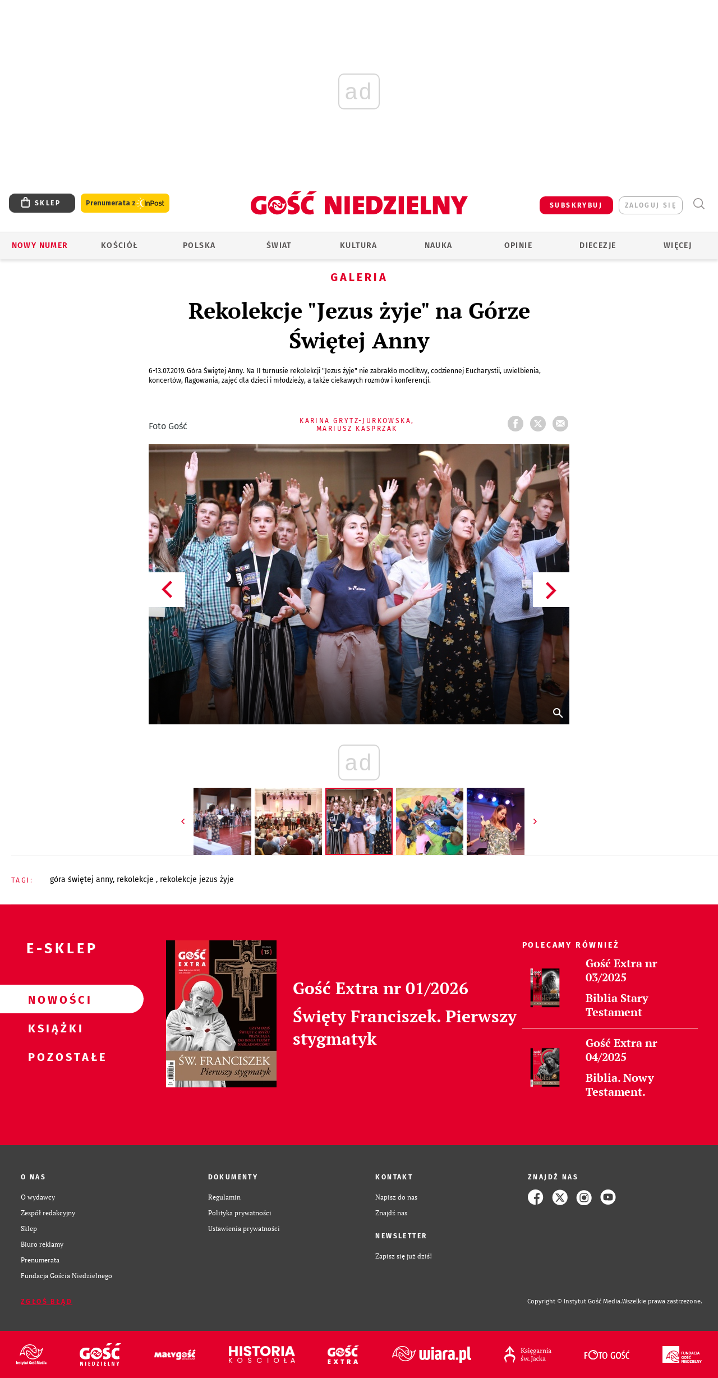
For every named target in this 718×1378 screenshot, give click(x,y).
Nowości (54, 999)
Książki (54, 1028)
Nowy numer (40, 245)
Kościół (120, 245)
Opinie (518, 245)
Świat (279, 245)
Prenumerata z (125, 203)
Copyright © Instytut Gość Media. (574, 1301)
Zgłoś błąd (46, 1302)
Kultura (359, 245)
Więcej (678, 245)
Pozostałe (54, 1056)
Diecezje (597, 245)
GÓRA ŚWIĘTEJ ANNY (81, 879)
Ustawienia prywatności (244, 1228)
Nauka (439, 245)
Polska (199, 245)
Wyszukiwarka (698, 204)
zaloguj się (650, 205)
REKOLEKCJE (136, 879)
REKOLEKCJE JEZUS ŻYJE (197, 879)
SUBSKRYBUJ (576, 205)
